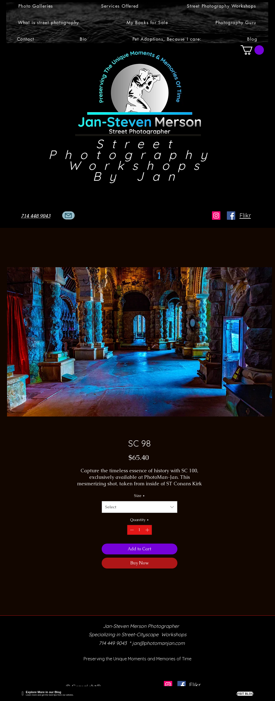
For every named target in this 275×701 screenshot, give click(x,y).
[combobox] (139, 507)
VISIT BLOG (245, 693)
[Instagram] (216, 215)
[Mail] (68, 215)
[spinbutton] (139, 530)
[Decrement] (131, 530)
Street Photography (137, 149)
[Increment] (147, 530)
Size (139, 495)
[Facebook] (231, 215)
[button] (35, 6)
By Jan (138, 176)
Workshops (138, 165)
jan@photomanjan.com (158, 643)
